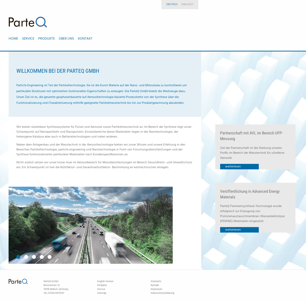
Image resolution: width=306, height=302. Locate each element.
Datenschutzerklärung (162, 293)
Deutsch (171, 4)
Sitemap (101, 293)
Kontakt (155, 285)
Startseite (156, 281)
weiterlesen (233, 166)
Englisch (187, 4)
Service (101, 289)
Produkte (102, 285)
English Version (105, 281)
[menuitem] (15, 39)
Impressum (156, 289)
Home (13, 39)
